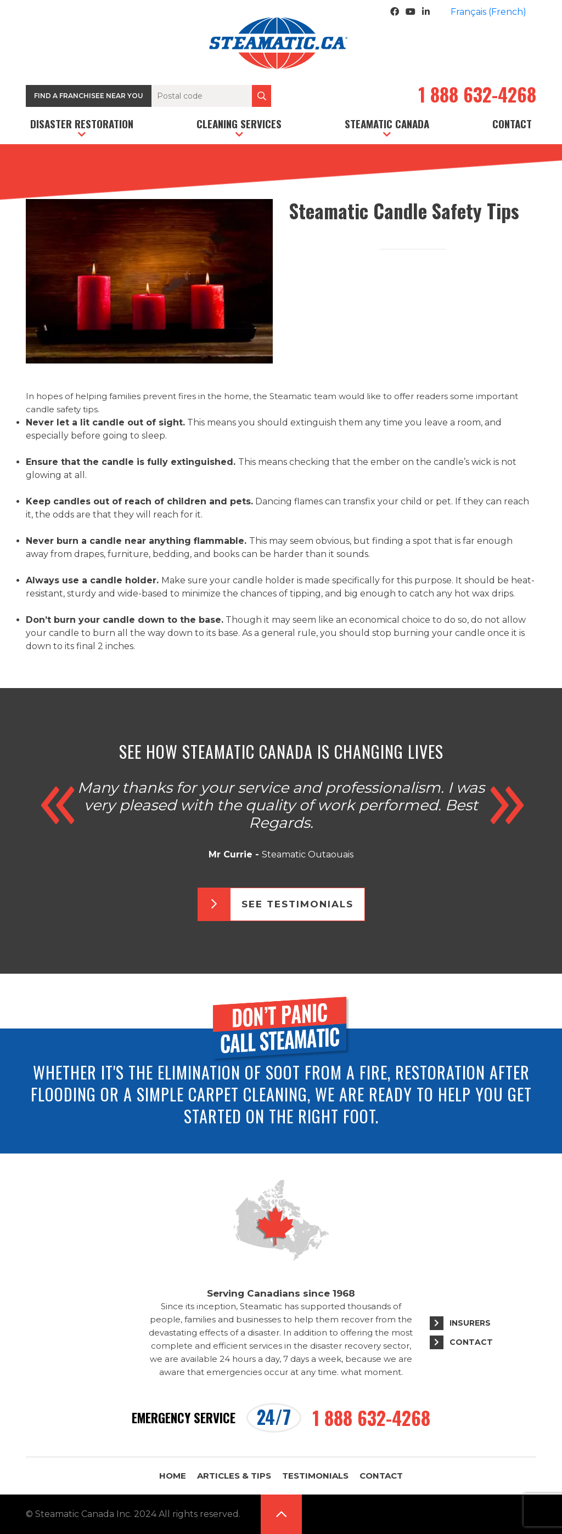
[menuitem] (488, 12)
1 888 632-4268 (477, 96)
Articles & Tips (234, 1475)
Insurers (470, 1323)
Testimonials (315, 1475)
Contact (512, 123)
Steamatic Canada (387, 123)
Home (172, 1475)
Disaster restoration (81, 123)
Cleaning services (239, 123)
